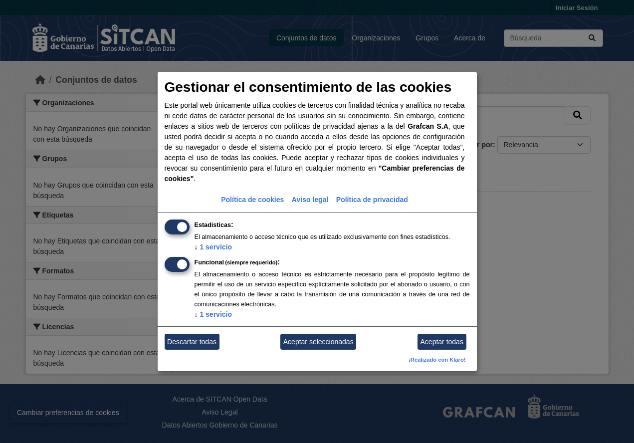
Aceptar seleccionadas (318, 342)
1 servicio (213, 247)
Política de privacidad (372, 200)
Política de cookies (252, 200)
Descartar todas (191, 342)
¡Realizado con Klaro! (437, 360)
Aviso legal (310, 200)
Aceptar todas (442, 342)
